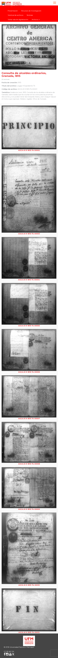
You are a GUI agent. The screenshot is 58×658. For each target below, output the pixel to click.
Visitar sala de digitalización (18, 20)
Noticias (30, 15)
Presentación (13, 11)
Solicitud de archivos (15, 15)
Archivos (36, 20)
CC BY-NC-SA (9, 652)
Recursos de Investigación (31, 11)
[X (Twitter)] (13, 654)
